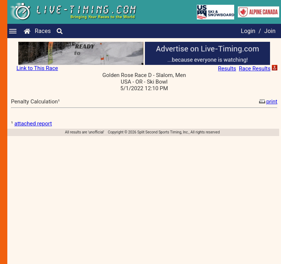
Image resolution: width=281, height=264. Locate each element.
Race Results (254, 68)
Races (43, 30)
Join (270, 30)
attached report (33, 123)
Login (248, 30)
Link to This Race (37, 68)
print (267, 101)
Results (227, 68)
